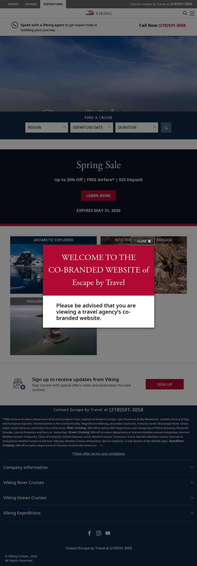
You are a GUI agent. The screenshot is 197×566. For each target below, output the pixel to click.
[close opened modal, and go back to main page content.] (142, 241)
